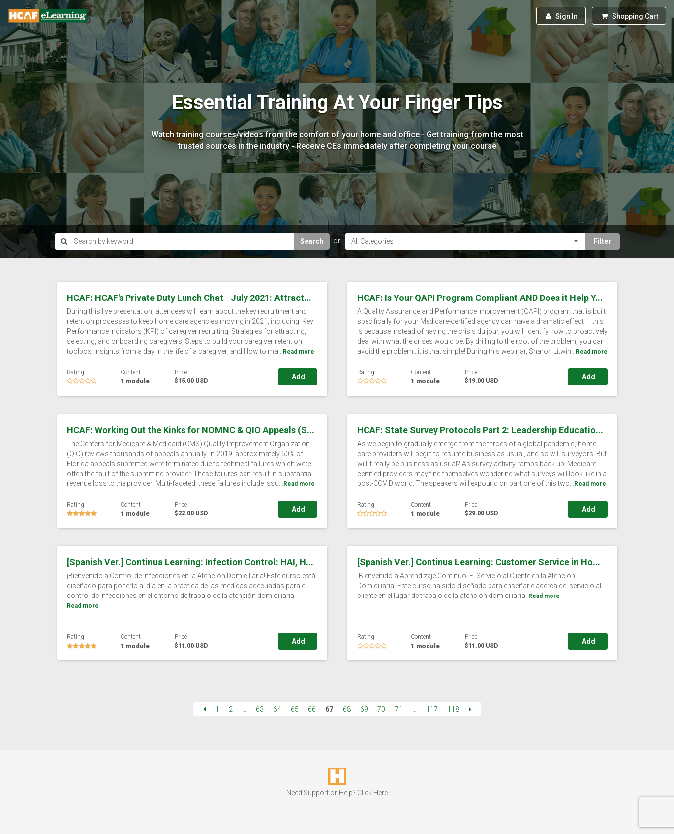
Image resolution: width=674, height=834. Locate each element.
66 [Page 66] (312, 709)
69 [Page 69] (364, 709)
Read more (298, 351)
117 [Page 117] (432, 709)
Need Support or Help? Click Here (337, 793)
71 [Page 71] (399, 709)
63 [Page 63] (260, 709)
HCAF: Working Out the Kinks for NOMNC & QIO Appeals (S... (190, 430)
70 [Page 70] (381, 709)
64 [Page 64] (277, 709)
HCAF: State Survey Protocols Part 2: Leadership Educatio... (480, 430)
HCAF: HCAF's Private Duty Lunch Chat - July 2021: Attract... (189, 298)
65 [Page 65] (295, 709)
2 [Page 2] (231, 709)
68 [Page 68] (347, 709)
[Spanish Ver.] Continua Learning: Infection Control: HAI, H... (190, 562)
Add (297, 377)
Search (311, 241)
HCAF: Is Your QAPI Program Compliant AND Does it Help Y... (480, 298)
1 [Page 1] (217, 709)
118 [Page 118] (453, 709)
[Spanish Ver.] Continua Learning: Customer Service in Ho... (478, 562)
